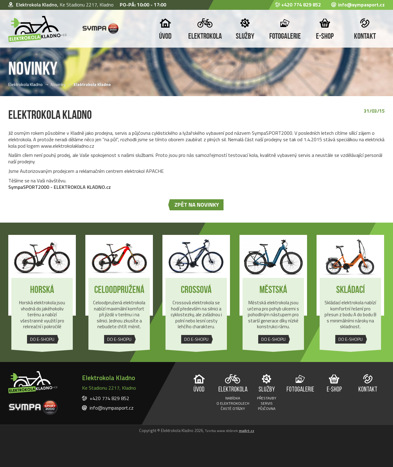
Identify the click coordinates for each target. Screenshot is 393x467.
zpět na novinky (196, 204)
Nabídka (232, 398)
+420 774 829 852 (301, 5)
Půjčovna (266, 409)
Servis (267, 404)
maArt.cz (246, 431)
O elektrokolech (232, 404)
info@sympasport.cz (361, 5)
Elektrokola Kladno (25, 84)
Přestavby (266, 398)
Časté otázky (233, 409)
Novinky (58, 84)
